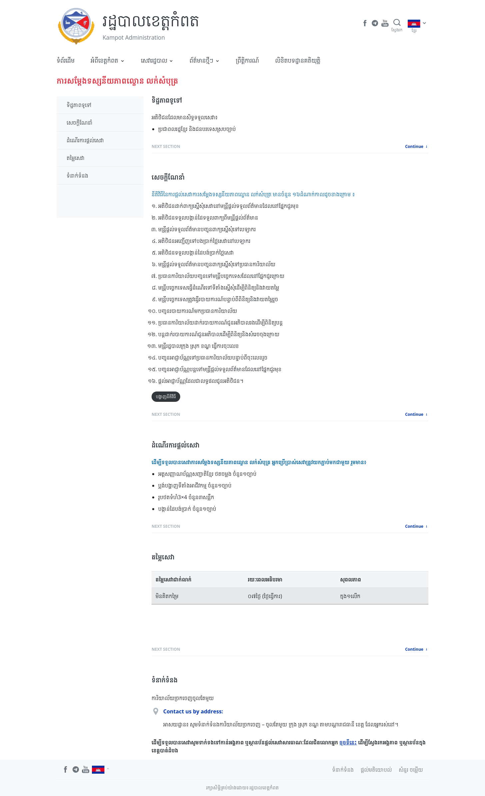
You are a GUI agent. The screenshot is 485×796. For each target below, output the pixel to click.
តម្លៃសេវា (76, 158)
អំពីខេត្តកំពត (104, 60)
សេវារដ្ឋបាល (154, 60)
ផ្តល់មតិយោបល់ (376, 769)
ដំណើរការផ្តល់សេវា (85, 140)
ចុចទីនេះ (348, 742)
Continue (416, 146)
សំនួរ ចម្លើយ (411, 769)
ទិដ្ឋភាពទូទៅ (79, 105)
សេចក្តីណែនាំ (80, 122)
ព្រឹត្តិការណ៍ (247, 60)
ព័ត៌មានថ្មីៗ (201, 60)
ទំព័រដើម (66, 60)
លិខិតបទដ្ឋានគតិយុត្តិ (297, 60)
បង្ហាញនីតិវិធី (166, 396)
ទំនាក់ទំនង (77, 175)
